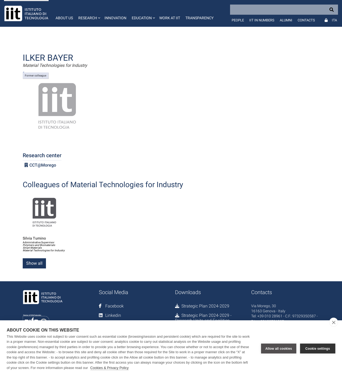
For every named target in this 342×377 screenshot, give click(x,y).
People (238, 20)
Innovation (115, 18)
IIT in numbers (261, 20)
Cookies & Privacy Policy (109, 368)
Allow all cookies (278, 349)
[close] (333, 322)
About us (64, 18)
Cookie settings (317, 349)
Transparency (199, 18)
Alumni (286, 20)
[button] (89, 13)
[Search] (284, 10)
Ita (334, 20)
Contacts (306, 20)
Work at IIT (169, 18)
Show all (34, 263)
